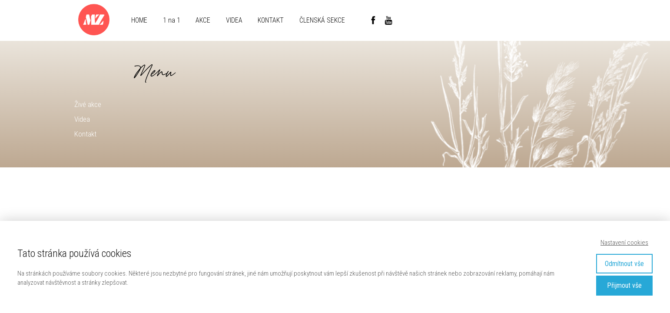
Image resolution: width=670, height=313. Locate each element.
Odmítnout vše (624, 264)
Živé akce (87, 104)
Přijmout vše (624, 285)
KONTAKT (271, 20)
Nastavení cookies (624, 242)
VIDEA (234, 20)
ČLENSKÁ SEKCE (322, 20)
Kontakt (85, 134)
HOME (139, 20)
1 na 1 (171, 20)
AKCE (203, 20)
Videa (82, 119)
